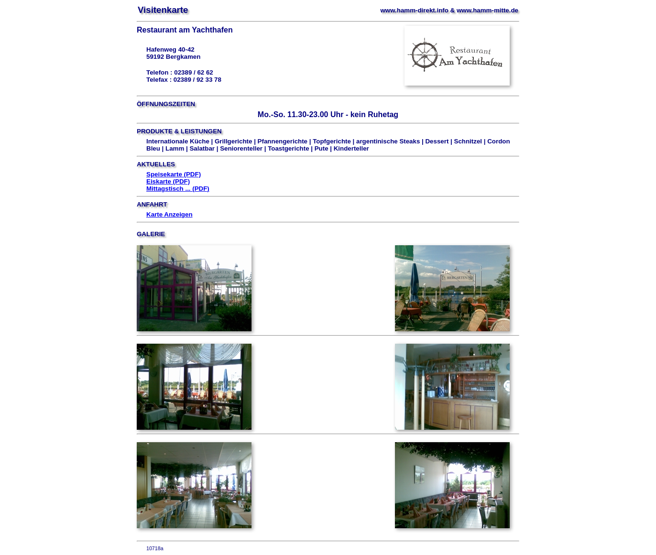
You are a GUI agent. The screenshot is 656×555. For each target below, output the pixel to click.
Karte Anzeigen (169, 214)
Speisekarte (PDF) (173, 174)
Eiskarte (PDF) (168, 181)
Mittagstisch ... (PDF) (177, 188)
